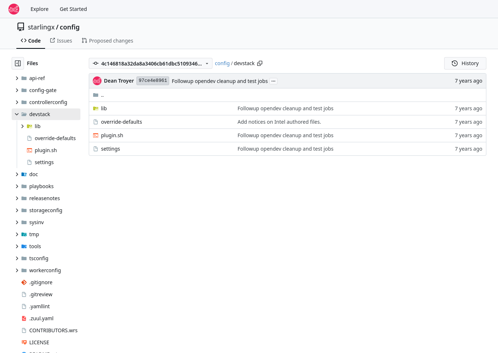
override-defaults (121, 121)
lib (104, 108)
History (465, 63)
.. (98, 94)
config (70, 27)
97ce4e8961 (153, 80)
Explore (39, 8)
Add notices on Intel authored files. (279, 121)
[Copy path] (259, 63)
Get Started (73, 8)
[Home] (14, 9)
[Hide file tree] (18, 63)
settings (110, 148)
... (273, 80)
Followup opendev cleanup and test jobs (220, 81)
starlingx (41, 27)
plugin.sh (112, 135)
